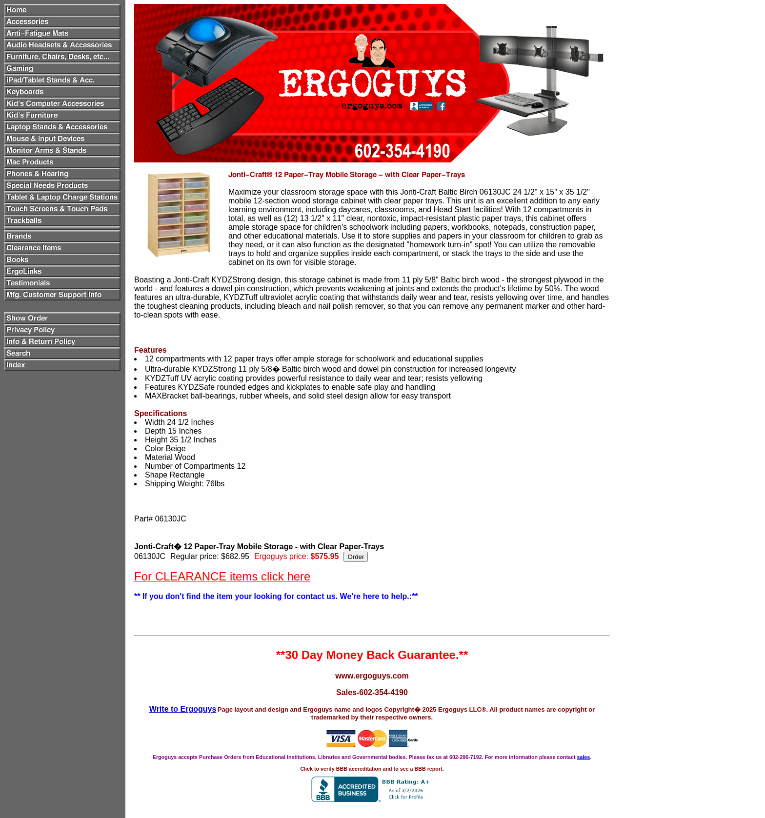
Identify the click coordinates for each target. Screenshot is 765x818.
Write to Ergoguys (183, 709)
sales (583, 757)
